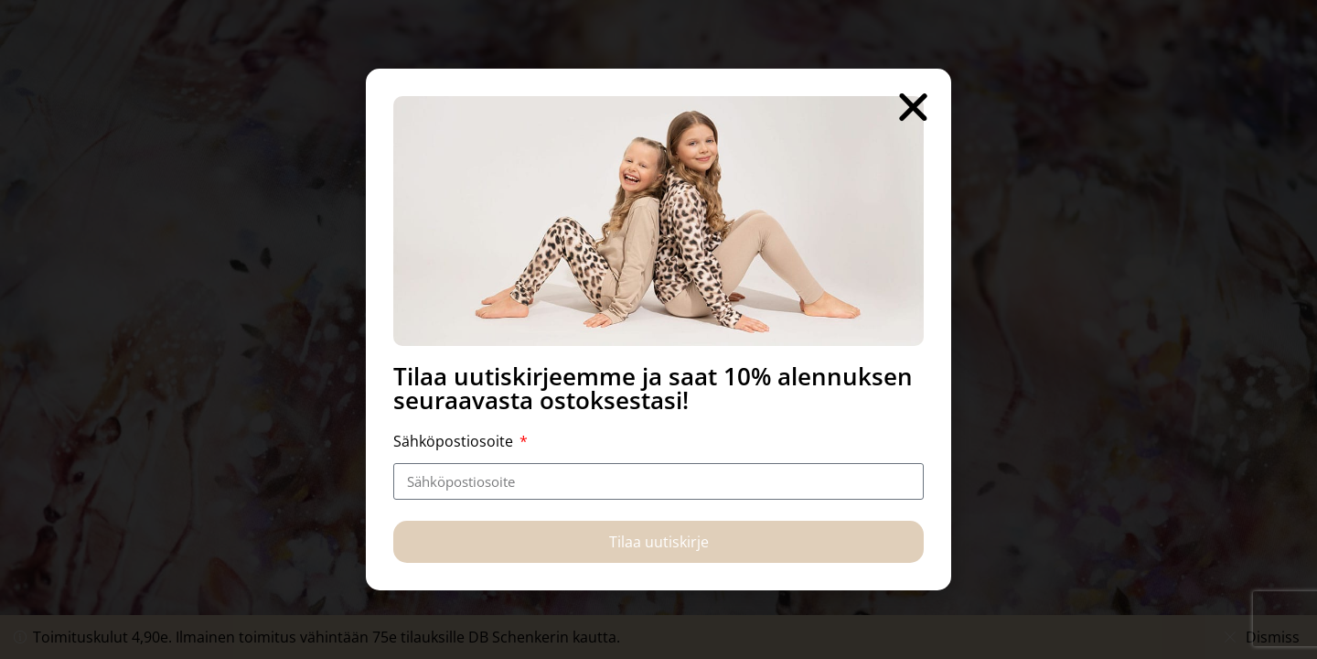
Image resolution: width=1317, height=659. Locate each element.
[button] (913, 106)
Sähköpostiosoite (455, 441)
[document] (658, 329)
